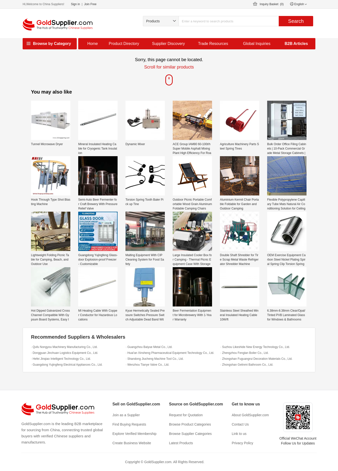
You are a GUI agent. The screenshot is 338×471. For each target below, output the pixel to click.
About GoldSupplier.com (250, 415)
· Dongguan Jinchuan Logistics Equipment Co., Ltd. (64, 353)
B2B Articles (296, 44)
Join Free (90, 4)
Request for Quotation (186, 415)
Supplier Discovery (168, 44)
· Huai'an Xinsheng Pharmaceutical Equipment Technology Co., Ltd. (170, 353)
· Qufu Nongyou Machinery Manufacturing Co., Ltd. (64, 347)
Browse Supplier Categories (190, 434)
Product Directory (124, 44)
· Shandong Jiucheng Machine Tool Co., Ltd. (155, 358)
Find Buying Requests (129, 424)
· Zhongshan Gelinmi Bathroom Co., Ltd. (246, 364)
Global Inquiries (256, 44)
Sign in (75, 4)
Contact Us (240, 424)
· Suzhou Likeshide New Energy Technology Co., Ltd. (255, 347)
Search (296, 21)
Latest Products (181, 443)
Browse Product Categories (190, 424)
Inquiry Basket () (272, 4)
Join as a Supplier (126, 415)
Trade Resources (213, 44)
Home (92, 44)
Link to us (239, 434)
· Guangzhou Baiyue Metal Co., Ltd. (149, 347)
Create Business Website (131, 443)
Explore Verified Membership (134, 434)
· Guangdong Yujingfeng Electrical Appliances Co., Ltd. (67, 364)
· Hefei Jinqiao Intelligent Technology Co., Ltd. (61, 358)
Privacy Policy (242, 443)
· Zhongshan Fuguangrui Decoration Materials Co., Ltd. (256, 358)
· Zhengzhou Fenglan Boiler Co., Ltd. (244, 353)
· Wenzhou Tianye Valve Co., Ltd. (147, 364)
